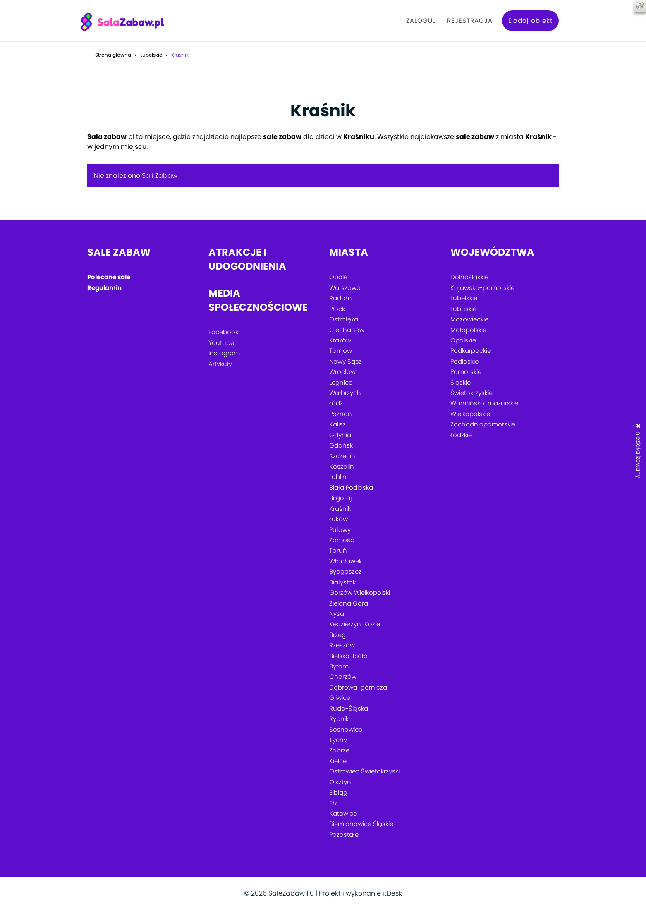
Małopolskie (468, 330)
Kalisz (337, 424)
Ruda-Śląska (348, 708)
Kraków (340, 340)
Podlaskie (464, 361)
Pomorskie (465, 371)
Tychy (338, 739)
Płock (337, 308)
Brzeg (337, 634)
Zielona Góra (348, 603)
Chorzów (342, 676)
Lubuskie (463, 308)
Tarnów (340, 350)
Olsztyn (340, 782)
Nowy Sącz (345, 361)
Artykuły (220, 363)
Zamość (341, 540)
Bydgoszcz (345, 571)
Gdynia (340, 435)
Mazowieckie (469, 319)
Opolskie (463, 340)
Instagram (224, 353)
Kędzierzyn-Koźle (354, 624)
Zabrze (339, 750)
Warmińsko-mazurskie (484, 403)
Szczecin (342, 456)
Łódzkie (461, 435)
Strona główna (113, 54)
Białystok (342, 582)
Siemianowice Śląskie (361, 823)
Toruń (338, 550)
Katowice (343, 813)
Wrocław (342, 371)
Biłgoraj (340, 497)
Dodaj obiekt (530, 20)
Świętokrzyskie (471, 392)
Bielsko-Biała (348, 655)
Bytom (339, 666)
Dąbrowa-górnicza (358, 687)
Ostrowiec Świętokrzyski (364, 771)
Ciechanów (346, 330)
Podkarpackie (470, 350)
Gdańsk (341, 445)
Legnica (341, 382)
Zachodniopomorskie (482, 424)
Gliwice (339, 697)
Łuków (338, 519)
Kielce (338, 761)
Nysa (336, 613)
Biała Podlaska (351, 487)
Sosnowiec (345, 729)
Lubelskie (151, 54)
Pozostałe (344, 834)
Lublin (338, 476)
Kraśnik (340, 508)
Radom (340, 298)
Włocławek (345, 561)
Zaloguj (421, 20)
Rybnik (339, 718)
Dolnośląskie (469, 277)
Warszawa (345, 287)
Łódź (336, 403)
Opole (338, 277)
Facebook (223, 332)
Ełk (333, 803)
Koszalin (341, 466)
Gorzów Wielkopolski (359, 592)
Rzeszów (342, 645)
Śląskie (460, 382)
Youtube (221, 342)
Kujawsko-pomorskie (482, 287)
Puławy (340, 529)
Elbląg (338, 792)
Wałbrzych (345, 392)
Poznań (340, 414)
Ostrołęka (343, 319)
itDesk (392, 893)
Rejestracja (470, 20)
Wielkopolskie (470, 414)
